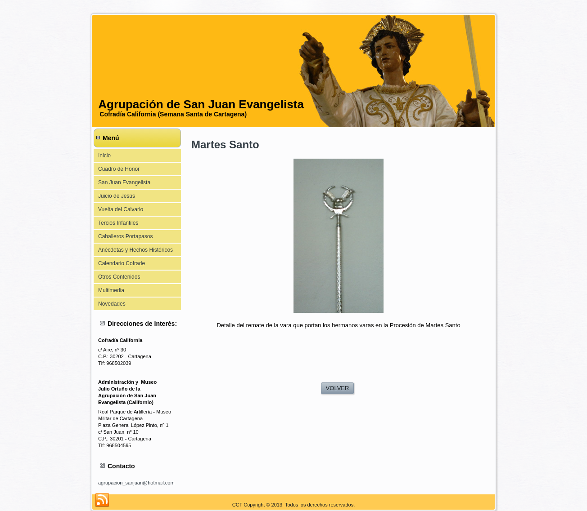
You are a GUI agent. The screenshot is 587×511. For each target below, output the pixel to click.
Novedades (112, 304)
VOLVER (337, 388)
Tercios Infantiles (118, 223)
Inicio (104, 155)
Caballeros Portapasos (125, 236)
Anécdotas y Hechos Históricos (135, 250)
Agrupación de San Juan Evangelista (201, 104)
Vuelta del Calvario (120, 209)
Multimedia (111, 290)
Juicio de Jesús (116, 196)
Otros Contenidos (119, 277)
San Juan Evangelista (124, 182)
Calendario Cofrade (121, 263)
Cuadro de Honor (119, 169)
